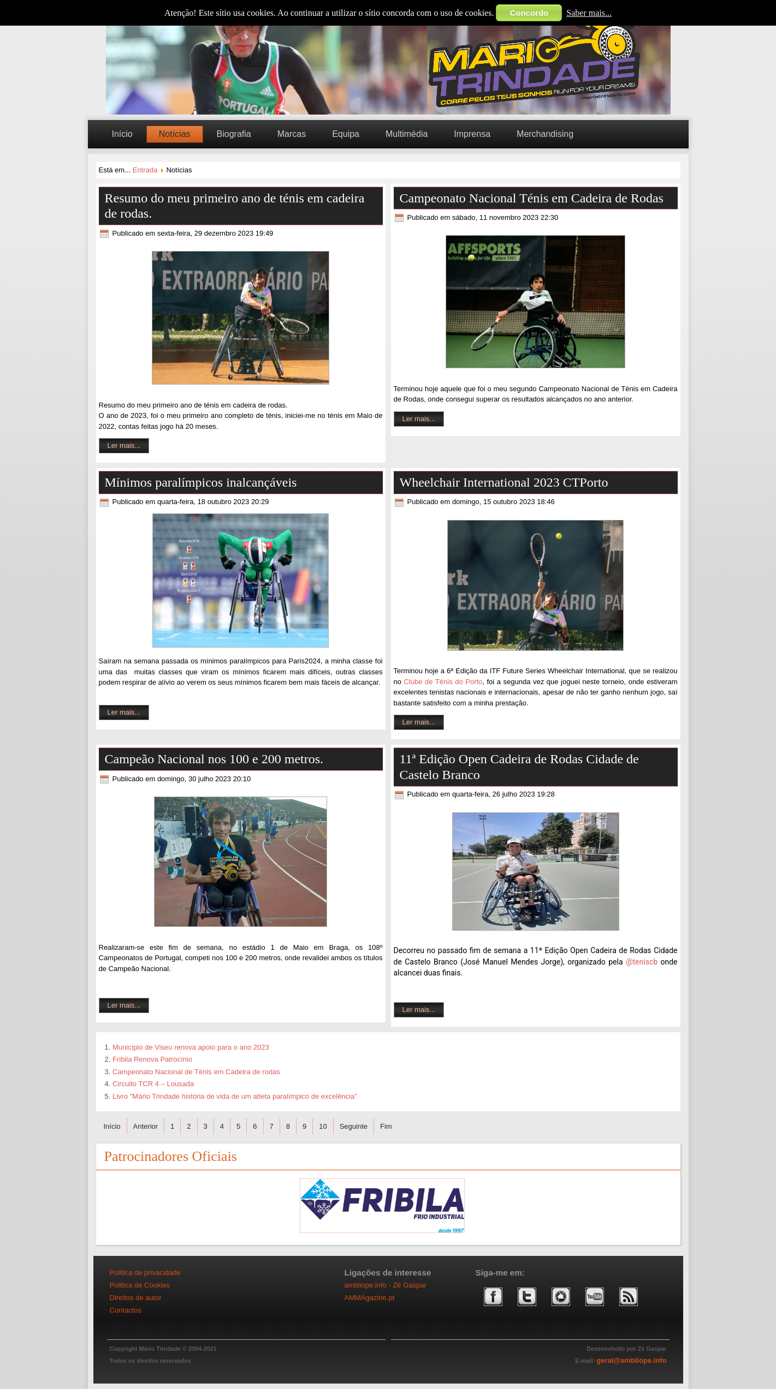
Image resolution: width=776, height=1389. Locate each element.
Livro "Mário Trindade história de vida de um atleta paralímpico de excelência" (234, 1096)
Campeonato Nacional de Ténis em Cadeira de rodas (196, 1072)
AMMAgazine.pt (370, 1298)
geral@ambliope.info (631, 1360)
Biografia (234, 134)
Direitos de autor (136, 1298)
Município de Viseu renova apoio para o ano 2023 (190, 1047)
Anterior (145, 1126)
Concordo (529, 12)
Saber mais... (589, 12)
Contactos (126, 1310)
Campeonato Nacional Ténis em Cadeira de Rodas (532, 198)
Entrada (145, 170)
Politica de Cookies (140, 1285)
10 (323, 1126)
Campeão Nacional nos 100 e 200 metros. (214, 759)
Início (122, 134)
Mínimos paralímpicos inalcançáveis (201, 482)
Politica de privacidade (145, 1272)
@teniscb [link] (641, 961)
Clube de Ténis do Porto (443, 682)
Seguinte (354, 1126)
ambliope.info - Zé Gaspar (385, 1285)
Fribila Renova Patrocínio (152, 1059)
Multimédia (407, 134)
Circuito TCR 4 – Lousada (153, 1084)
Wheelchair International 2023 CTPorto (504, 482)
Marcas (291, 134)
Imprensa (472, 134)
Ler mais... (124, 445)
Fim (386, 1126)
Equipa (345, 134)
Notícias (175, 134)
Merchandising (545, 134)
